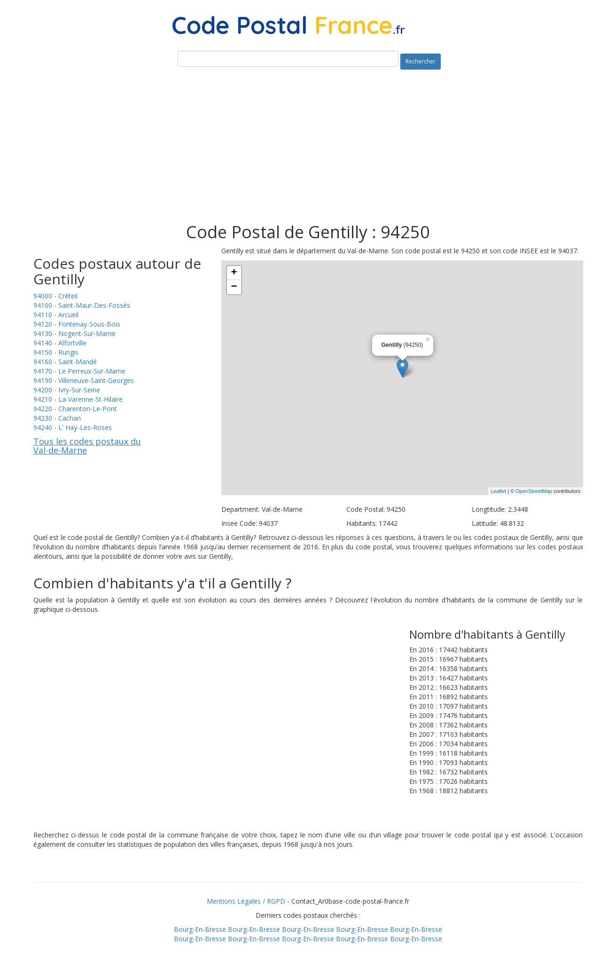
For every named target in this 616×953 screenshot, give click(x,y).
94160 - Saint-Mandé (65, 361)
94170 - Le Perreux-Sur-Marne (79, 371)
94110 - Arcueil (55, 314)
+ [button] (234, 273)
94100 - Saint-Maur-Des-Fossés (81, 305)
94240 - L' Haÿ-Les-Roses (72, 427)
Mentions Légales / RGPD (246, 901)
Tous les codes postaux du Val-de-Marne (87, 446)
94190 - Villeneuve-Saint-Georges (83, 380)
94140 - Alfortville (59, 342)
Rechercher (420, 61)
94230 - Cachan (57, 418)
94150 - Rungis (55, 352)
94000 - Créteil (55, 295)
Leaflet (498, 491)
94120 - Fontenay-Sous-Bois (76, 324)
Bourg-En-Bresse (200, 929)
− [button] (234, 287)
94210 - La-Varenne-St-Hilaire (78, 399)
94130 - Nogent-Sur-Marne (74, 333)
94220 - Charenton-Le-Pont (75, 408)
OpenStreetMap (533, 491)
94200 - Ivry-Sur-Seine (66, 389)
